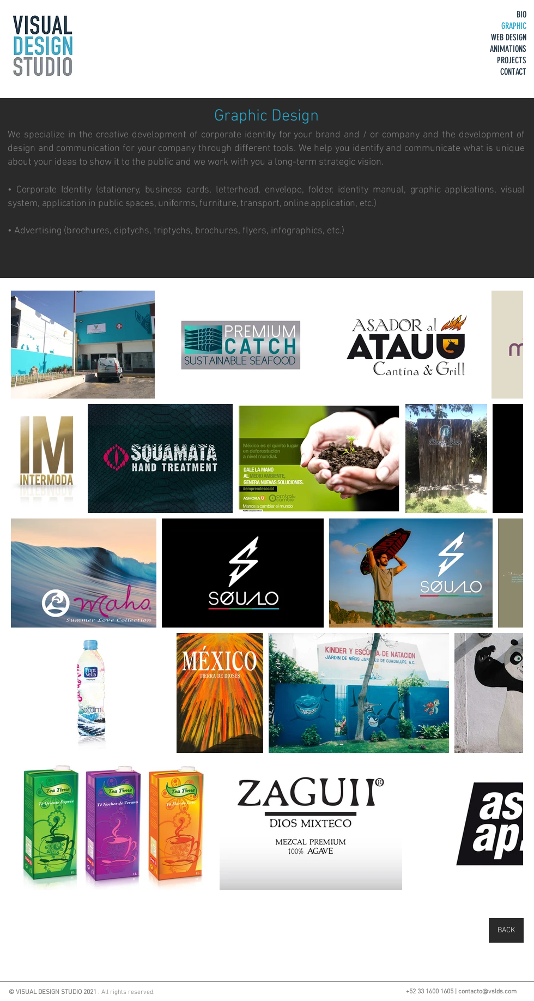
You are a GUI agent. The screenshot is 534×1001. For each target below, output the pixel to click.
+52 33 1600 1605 (429, 992)
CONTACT (513, 72)
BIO (521, 14)
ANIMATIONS (508, 49)
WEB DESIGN (508, 37)
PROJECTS (511, 60)
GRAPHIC (513, 26)
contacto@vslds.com (487, 992)
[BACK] (506, 930)
